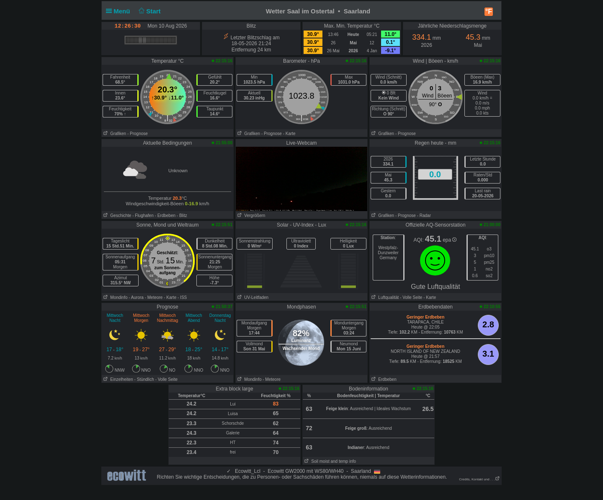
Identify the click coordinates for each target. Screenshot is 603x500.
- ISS (182, 297)
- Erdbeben (165, 215)
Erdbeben (383, 379)
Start (149, 11)
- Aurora (136, 297)
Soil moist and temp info (329, 461)
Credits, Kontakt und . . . (479, 479)
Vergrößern (250, 215)
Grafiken (114, 133)
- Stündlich (144, 379)
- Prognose (137, 133)
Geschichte (116, 215)
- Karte (289, 133)
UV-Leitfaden (252, 297)
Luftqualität (384, 297)
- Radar (424, 215)
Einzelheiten (117, 379)
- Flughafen (143, 215)
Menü (120, 11)
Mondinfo (114, 297)
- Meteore (154, 297)
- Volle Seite (411, 297)
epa (449, 240)
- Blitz (182, 215)
